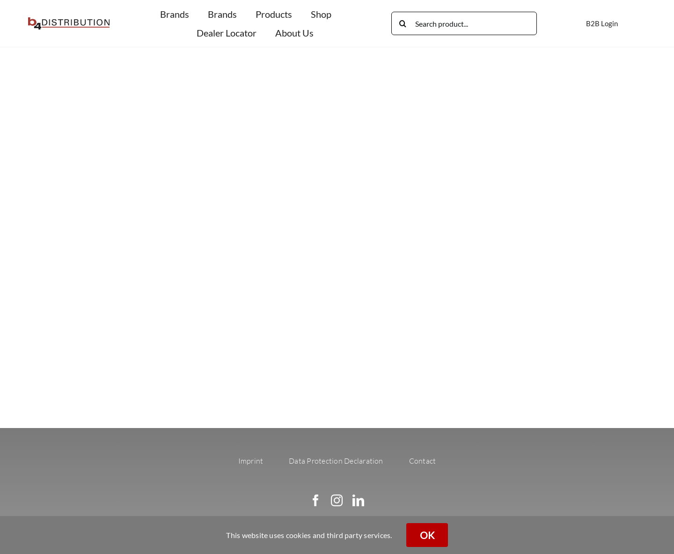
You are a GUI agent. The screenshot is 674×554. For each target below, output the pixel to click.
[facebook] (316, 500)
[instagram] (337, 500)
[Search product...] (464, 23)
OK (427, 535)
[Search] (403, 23)
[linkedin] (358, 500)
